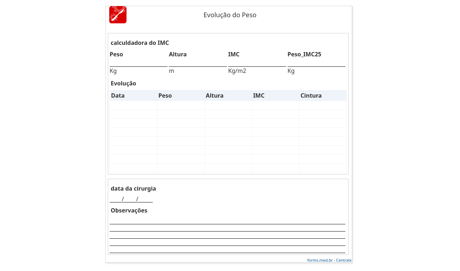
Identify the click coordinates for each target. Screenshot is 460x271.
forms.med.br (320, 260)
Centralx (343, 260)
